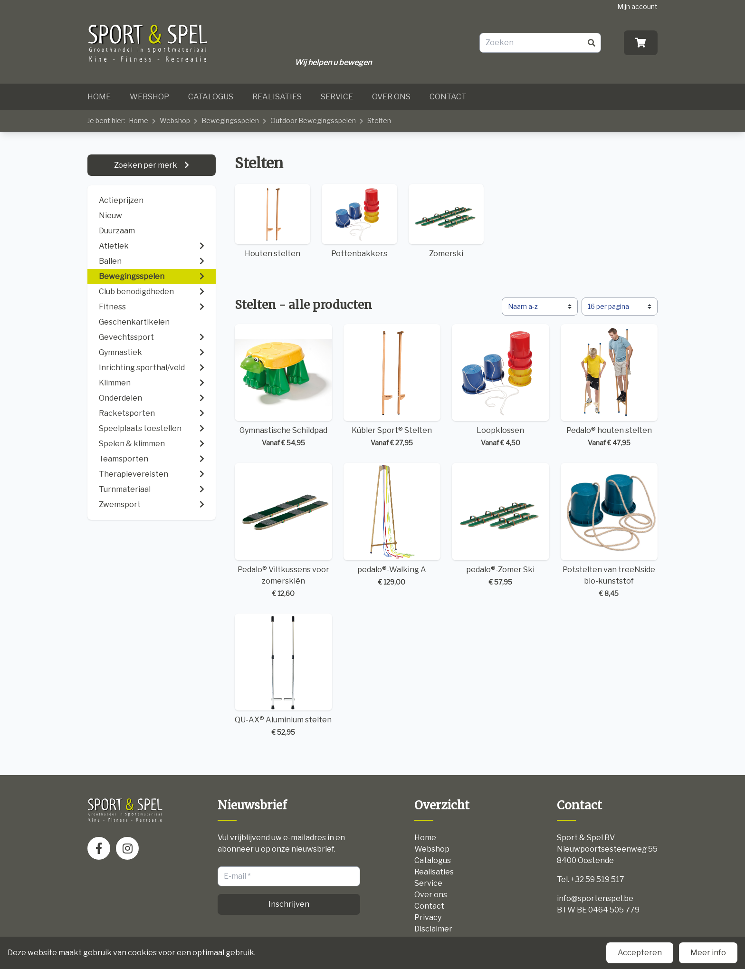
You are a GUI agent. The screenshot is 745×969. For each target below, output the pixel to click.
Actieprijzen (121, 200)
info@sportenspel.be (595, 898)
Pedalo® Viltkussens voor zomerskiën (283, 530)
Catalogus (210, 96)
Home (99, 96)
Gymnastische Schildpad (283, 386)
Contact (448, 96)
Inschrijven (288, 904)
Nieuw (110, 215)
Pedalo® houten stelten (609, 386)
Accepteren (640, 952)
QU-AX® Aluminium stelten (283, 676)
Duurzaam (117, 230)
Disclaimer (433, 928)
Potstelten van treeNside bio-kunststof (609, 530)
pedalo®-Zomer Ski (500, 525)
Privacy (427, 917)
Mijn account (637, 6)
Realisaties (277, 96)
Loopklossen (500, 386)
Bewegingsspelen (230, 120)
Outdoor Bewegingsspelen (313, 120)
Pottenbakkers (359, 221)
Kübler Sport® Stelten (392, 386)
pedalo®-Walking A (392, 525)
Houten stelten (272, 221)
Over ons (391, 96)
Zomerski (446, 221)
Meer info (708, 952)
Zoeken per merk (146, 165)
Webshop (149, 96)
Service (337, 96)
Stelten (379, 120)
